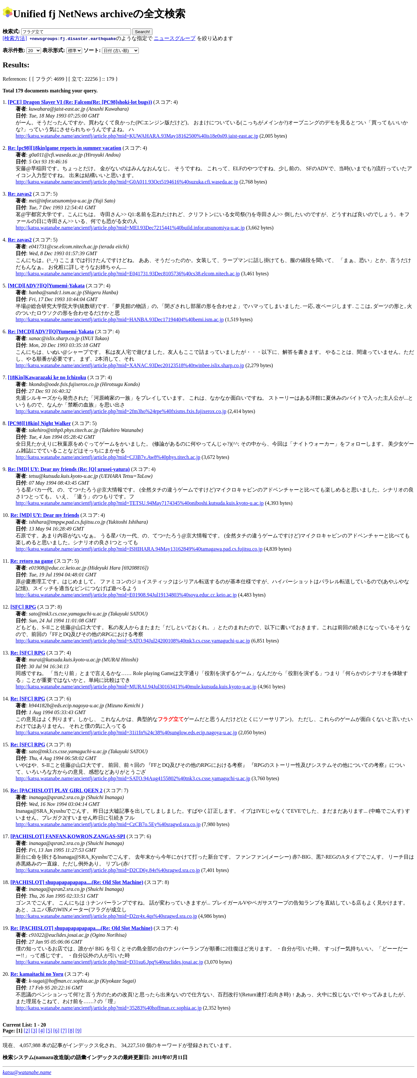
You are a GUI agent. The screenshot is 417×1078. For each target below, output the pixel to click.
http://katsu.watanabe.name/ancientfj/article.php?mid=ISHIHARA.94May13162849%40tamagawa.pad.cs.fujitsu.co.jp (139, 549)
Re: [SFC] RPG (27, 653)
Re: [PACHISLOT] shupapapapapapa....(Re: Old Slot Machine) (81, 928)
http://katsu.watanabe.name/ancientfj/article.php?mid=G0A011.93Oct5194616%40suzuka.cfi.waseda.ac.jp (127, 182)
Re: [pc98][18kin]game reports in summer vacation (64, 148)
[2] (27, 1030)
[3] (34, 1030)
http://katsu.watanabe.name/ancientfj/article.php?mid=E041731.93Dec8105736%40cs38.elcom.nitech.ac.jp (128, 273)
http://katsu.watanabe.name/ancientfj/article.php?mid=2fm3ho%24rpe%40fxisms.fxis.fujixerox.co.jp (121, 411)
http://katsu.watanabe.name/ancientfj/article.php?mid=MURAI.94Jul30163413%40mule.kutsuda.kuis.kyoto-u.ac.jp (136, 686)
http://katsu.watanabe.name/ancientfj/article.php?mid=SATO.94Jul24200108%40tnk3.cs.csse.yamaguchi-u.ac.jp (133, 640)
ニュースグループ (174, 38)
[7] (64, 1030)
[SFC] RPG (23, 607)
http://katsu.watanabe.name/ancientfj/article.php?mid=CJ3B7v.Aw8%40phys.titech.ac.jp (108, 457)
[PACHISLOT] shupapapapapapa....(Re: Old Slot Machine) (76, 882)
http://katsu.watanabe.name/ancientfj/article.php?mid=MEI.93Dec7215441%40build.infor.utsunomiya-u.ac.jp (130, 227)
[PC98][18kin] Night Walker (39, 423)
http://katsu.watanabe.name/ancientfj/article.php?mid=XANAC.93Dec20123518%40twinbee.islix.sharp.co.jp (130, 365)
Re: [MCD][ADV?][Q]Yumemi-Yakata (51, 331)
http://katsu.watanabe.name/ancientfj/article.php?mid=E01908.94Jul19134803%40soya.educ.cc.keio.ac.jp (126, 595)
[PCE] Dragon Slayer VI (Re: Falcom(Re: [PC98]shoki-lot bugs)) (80, 102)
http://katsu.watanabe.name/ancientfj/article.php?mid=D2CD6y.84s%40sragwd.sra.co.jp (108, 870)
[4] (41, 1030)
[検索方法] (15, 38)
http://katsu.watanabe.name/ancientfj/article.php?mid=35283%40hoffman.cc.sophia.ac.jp (109, 1008)
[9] (78, 1030)
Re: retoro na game (31, 561)
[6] (56, 1030)
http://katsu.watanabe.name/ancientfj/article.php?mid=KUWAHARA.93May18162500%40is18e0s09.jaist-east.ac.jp (137, 136)
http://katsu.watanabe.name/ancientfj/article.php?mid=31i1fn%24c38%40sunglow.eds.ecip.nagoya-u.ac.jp (126, 732)
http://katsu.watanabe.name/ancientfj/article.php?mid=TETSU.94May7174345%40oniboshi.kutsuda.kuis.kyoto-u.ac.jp (140, 503)
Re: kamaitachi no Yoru (37, 974)
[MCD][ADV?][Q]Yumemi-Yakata (46, 285)
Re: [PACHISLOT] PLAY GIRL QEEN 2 (56, 790)
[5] (49, 1030)
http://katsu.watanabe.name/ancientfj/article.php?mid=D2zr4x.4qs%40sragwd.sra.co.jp (106, 916)
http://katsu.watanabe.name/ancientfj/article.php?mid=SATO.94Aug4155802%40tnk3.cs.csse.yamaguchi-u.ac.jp (133, 778)
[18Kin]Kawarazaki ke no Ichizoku (47, 377)
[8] (71, 1030)
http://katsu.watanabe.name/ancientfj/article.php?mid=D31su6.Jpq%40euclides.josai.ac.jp (109, 962)
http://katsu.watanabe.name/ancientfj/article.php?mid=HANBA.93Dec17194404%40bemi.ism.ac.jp (120, 319)
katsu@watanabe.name (27, 1072)
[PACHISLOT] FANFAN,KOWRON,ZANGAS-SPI (67, 836)
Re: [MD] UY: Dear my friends (44, 515)
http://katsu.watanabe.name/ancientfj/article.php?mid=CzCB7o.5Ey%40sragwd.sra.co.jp (108, 824)
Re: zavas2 (20, 194)
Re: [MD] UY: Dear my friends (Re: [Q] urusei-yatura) (69, 469)
